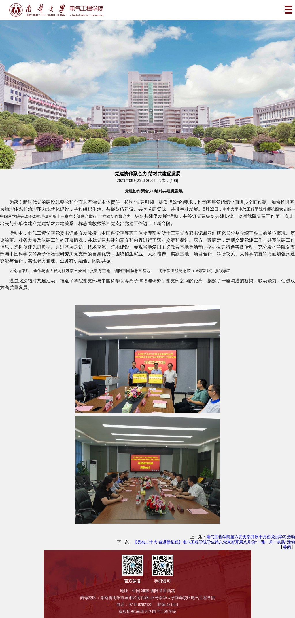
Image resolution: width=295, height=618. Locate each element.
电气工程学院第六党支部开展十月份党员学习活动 (250, 537)
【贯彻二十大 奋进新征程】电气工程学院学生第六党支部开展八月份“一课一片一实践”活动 (214, 542)
